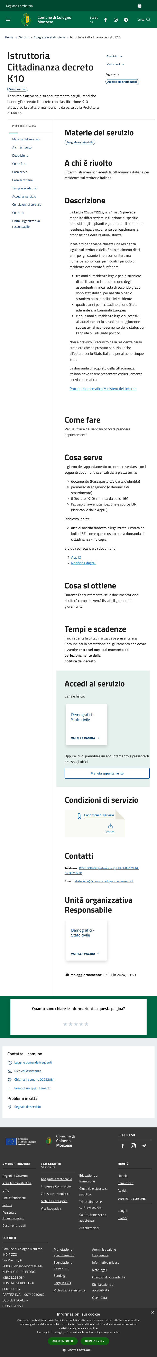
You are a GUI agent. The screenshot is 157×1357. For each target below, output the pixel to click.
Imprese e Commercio (56, 1186)
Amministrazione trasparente (104, 1252)
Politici (7, 1205)
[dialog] (78, 1332)
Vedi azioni (116, 64)
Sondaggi (60, 1275)
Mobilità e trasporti (54, 1201)
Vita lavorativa (51, 1208)
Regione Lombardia (19, 5)
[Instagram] (114, 19)
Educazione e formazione (88, 1178)
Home (9, 37)
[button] (78, 1350)
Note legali (99, 1269)
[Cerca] (148, 19)
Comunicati (125, 1183)
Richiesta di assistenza (69, 1290)
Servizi (23, 37)
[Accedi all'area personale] (139, 6)
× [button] (152, 1312)
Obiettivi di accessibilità (108, 1277)
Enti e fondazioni (14, 1197)
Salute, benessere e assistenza (93, 1217)
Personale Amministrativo (13, 1215)
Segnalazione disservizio (63, 1265)
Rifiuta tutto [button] (95, 1340)
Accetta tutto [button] (63, 1341)
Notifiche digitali (83, 563)
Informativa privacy (105, 1262)
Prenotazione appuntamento (64, 1252)
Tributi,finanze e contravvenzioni (90, 1204)
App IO (76, 557)
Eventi (122, 1217)
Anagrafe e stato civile (49, 37)
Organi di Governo (15, 1175)
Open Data (100, 1297)
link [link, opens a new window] (118, 1332)
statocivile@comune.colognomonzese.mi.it (104, 881)
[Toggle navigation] (8, 19)
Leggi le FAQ (62, 1282)
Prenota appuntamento (107, 773)
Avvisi (122, 1190)
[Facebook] (104, 19)
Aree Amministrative (16, 1183)
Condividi (115, 56)
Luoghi (122, 1210)
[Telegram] (124, 19)
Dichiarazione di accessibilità (103, 1287)
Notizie (123, 1175)
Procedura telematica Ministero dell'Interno (103, 388)
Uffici (6, 1190)
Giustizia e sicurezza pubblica (93, 1191)
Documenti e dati (14, 1225)
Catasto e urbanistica (55, 1193)
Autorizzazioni (89, 1227)
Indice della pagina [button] (24, 126)
